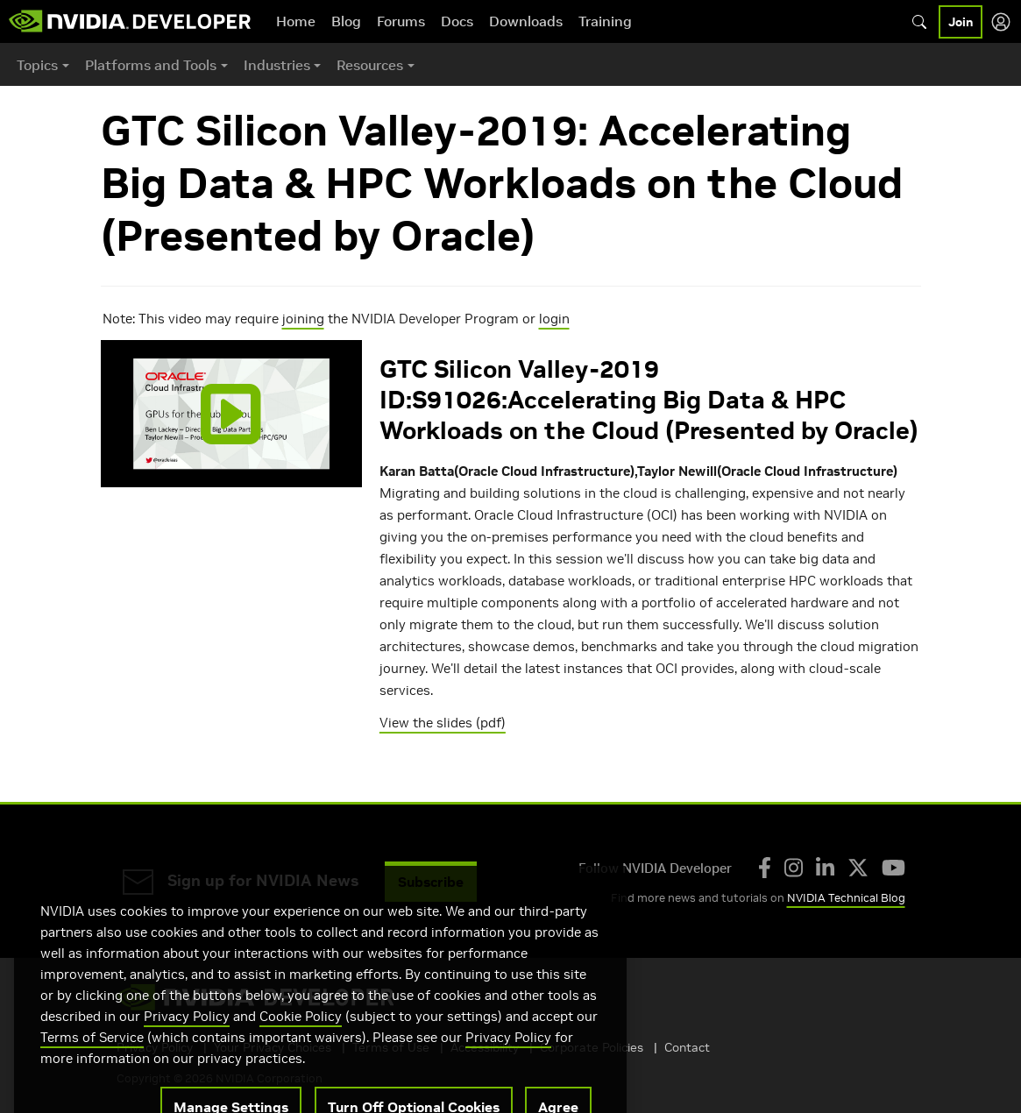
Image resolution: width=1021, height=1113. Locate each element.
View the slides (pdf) (442, 722)
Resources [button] (370, 65)
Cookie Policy (300, 1036)
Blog (346, 21)
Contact (687, 1047)
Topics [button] (37, 65)
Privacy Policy (187, 1036)
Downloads (526, 21)
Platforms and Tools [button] (150, 65)
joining (303, 318)
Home (296, 21)
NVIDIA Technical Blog (846, 897)
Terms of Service (92, 1057)
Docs (457, 21)
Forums (401, 21)
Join (960, 22)
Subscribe (431, 881)
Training (605, 21)
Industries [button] (277, 65)
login (554, 318)
